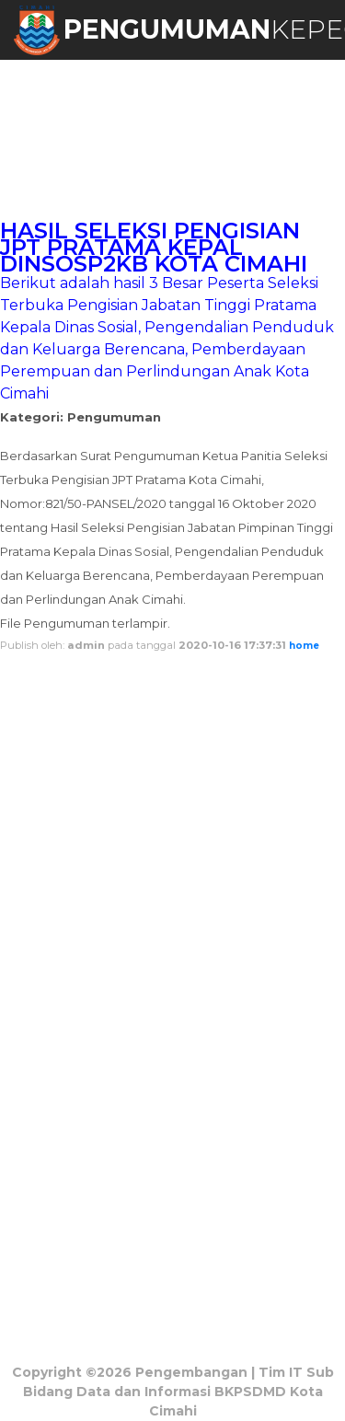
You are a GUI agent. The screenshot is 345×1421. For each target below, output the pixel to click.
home (304, 646)
